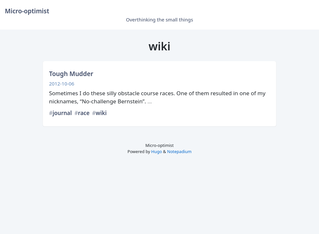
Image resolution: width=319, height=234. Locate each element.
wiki (101, 113)
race (83, 113)
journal (62, 113)
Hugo (156, 151)
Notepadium (179, 151)
